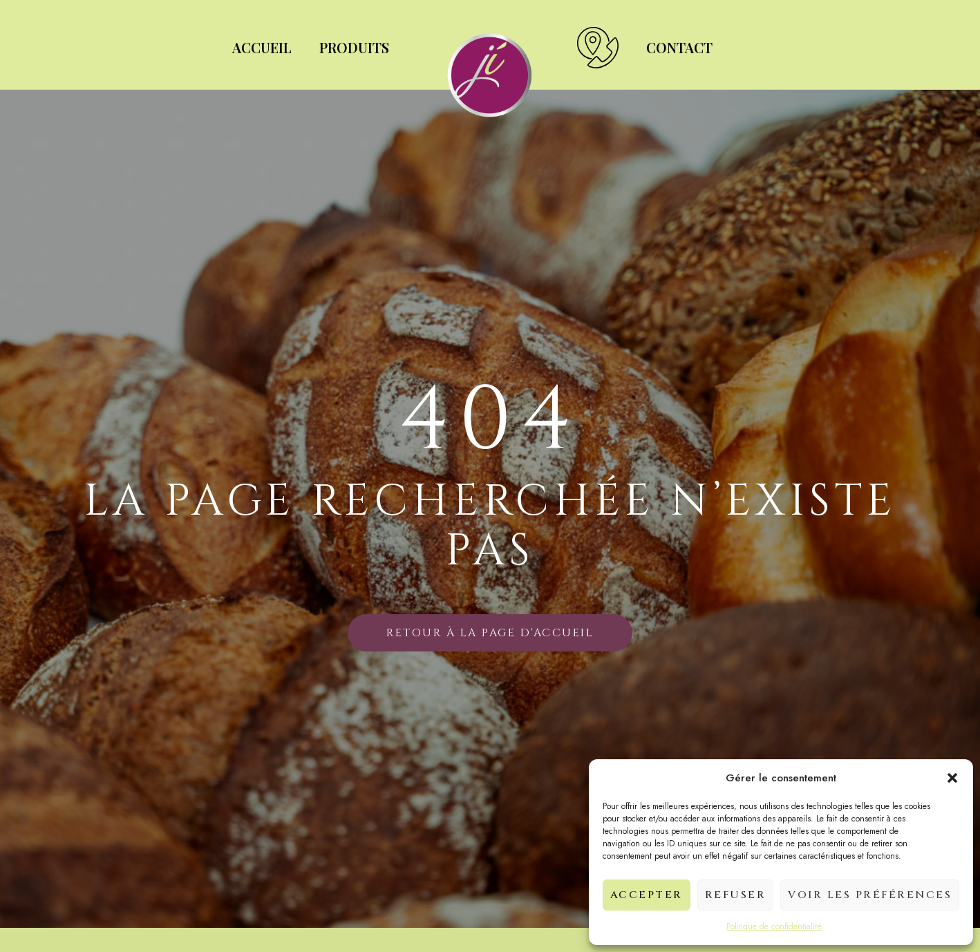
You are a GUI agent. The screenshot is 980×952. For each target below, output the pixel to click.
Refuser (735, 895)
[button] (952, 778)
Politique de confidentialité (774, 926)
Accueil (262, 47)
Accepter (646, 895)
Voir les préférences (870, 895)
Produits (354, 47)
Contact (679, 47)
